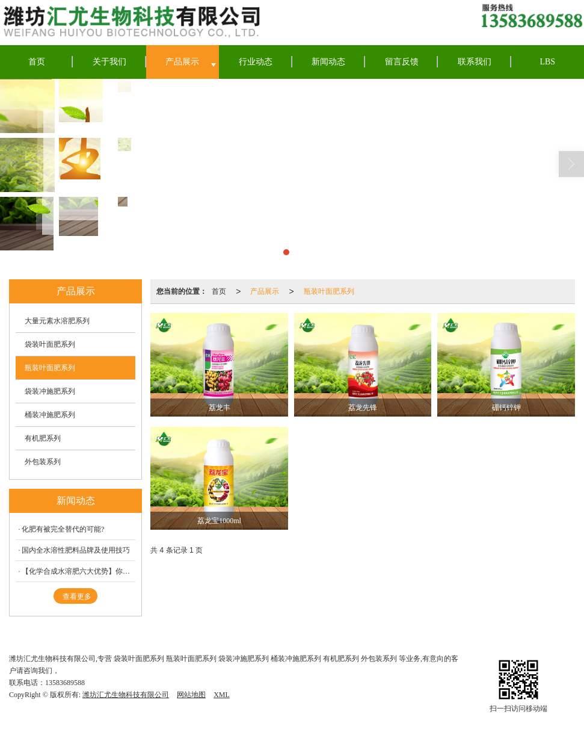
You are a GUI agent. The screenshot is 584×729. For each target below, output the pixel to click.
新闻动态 (328, 61)
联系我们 (474, 61)
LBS (547, 61)
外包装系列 (43, 462)
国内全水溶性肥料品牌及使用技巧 (76, 550)
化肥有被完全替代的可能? (63, 529)
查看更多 (77, 596)
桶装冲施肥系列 (50, 415)
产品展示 (182, 61)
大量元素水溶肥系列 (57, 321)
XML (222, 694)
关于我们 (109, 61)
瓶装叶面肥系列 (329, 291)
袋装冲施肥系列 (50, 391)
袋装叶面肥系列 (50, 344)
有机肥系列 (43, 438)
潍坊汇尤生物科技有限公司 (125, 694)
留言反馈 (402, 61)
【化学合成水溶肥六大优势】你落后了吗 (78, 571)
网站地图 (191, 694)
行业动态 (255, 61)
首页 (36, 61)
